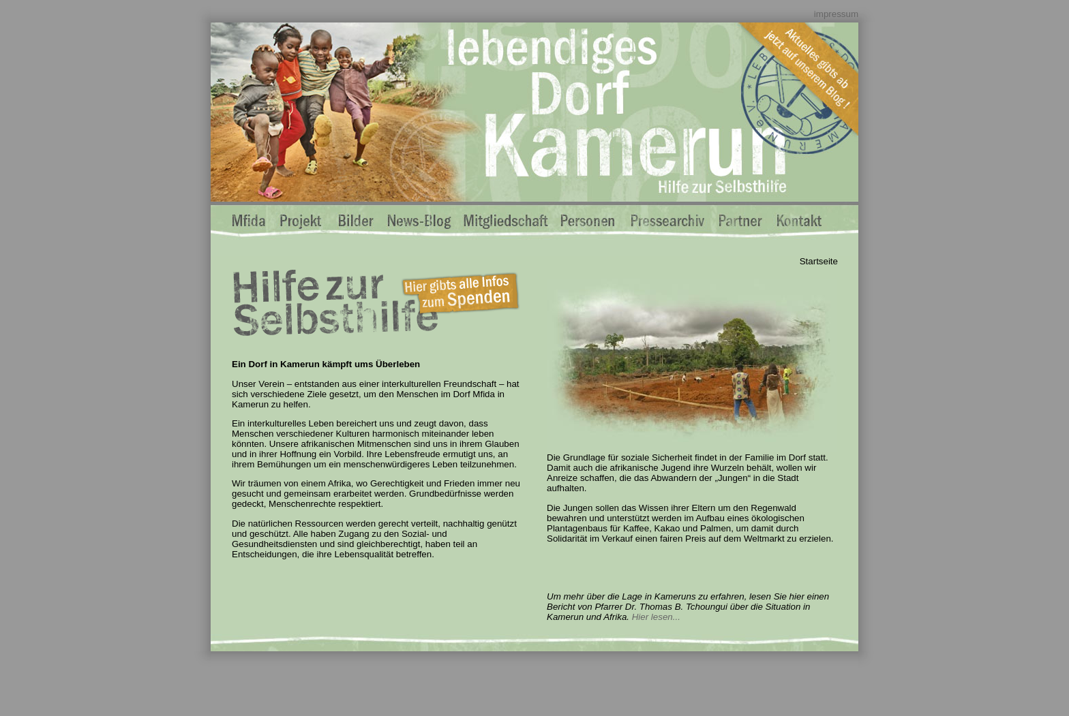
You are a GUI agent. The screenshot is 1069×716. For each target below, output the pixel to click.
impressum (836, 14)
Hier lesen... (656, 617)
